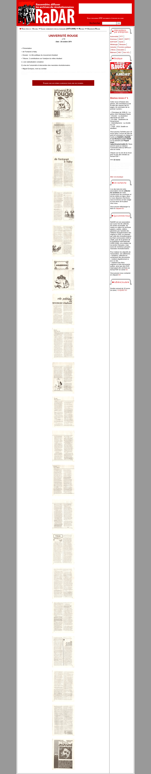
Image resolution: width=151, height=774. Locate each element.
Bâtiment (113, 52)
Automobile (114, 36)
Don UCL (126, 52)
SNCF (121, 39)
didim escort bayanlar (84, 72)
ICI (127, 270)
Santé (121, 42)
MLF (120, 52)
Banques (122, 44)
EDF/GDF (113, 42)
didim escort (25, 72)
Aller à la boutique (116, 177)
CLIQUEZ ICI (122, 290)
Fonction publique (124, 47)
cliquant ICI (120, 208)
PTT (121, 36)
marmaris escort (37, 72)
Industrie (113, 47)
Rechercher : (95, 23)
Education (120, 50)
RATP (127, 39)
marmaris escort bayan (67, 72)
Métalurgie (114, 44)
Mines (113, 50)
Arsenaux (113, 39)
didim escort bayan (51, 72)
